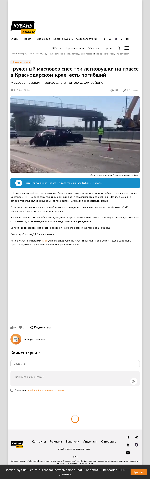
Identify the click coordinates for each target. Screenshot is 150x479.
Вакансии (72, 441)
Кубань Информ (18, 53)
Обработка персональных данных (74, 449)
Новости (28, 39)
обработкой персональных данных (45, 390)
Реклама (56, 441)
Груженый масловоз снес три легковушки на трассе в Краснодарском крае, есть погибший (86, 54)
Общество (94, 48)
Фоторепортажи (86, 39)
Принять (139, 472)
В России (57, 48)
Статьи (14, 39)
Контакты (39, 441)
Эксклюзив (43, 39)
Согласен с (39, 390)
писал (44, 240)
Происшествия (75, 48)
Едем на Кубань (63, 39)
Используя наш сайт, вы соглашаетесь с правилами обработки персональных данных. (65, 472)
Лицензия (90, 441)
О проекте (108, 441)
